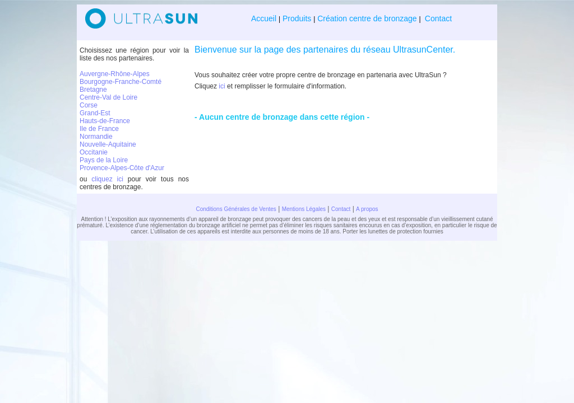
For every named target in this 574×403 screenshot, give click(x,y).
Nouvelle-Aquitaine (108, 144)
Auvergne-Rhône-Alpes (115, 74)
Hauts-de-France (105, 121)
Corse (89, 105)
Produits (296, 18)
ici (222, 86)
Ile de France (99, 129)
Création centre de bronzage (367, 18)
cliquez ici (107, 179)
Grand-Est (95, 113)
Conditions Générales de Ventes (236, 209)
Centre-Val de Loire (108, 97)
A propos (367, 209)
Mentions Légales (304, 209)
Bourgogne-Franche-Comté (120, 82)
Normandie (96, 136)
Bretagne (93, 89)
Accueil (265, 18)
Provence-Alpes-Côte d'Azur (122, 168)
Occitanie (94, 152)
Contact (437, 18)
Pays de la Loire (104, 160)
